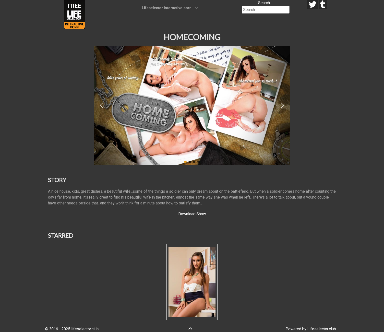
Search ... (265, 2)
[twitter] (312, 4)
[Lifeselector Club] (74, 14)
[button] (102, 105)
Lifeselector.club (321, 329)
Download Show (192, 214)
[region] (192, 105)
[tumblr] (323, 4)
